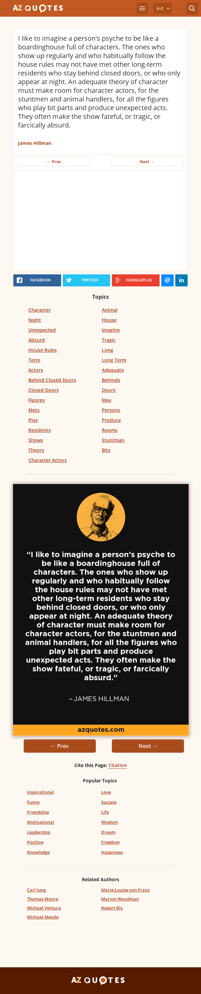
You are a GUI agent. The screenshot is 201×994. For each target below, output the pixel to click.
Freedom (110, 842)
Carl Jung (36, 890)
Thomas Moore (42, 899)
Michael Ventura (44, 908)
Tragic (109, 340)
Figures (36, 400)
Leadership (38, 832)
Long (107, 350)
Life (105, 812)
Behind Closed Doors (52, 380)
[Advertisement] (100, 220)
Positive (35, 842)
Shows (35, 440)
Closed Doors (43, 390)
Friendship (38, 812)
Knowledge (38, 852)
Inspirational (40, 792)
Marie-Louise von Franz (125, 890)
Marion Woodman (120, 899)
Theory (36, 450)
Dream (108, 832)
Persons (111, 410)
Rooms (110, 430)
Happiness (112, 852)
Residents (39, 430)
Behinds (111, 380)
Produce (111, 420)
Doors (109, 390)
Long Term (114, 360)
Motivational (40, 822)
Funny (33, 802)
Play (33, 420)
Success (109, 802)
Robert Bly (112, 908)
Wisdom (109, 822)
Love (106, 792)
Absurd (36, 340)
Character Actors (47, 460)
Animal (110, 310)
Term (34, 360)
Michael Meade (42, 917)
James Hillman (34, 143)
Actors (35, 370)
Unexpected (42, 330)
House (109, 320)
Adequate (113, 370)
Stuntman (113, 440)
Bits (106, 450)
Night (34, 320)
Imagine (111, 330)
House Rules (42, 350)
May (107, 400)
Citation (118, 765)
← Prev (54, 162)
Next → (147, 162)
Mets (34, 410)
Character (39, 310)
